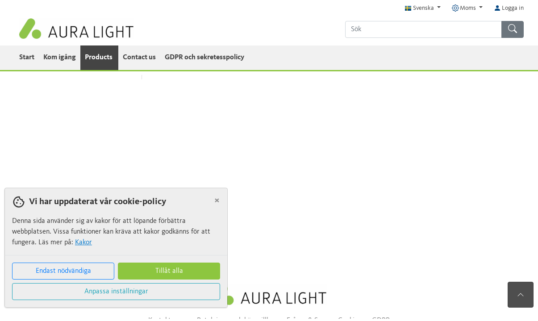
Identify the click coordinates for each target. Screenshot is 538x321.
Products (99, 57)
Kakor (83, 242)
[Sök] (423, 29)
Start (26, 57)
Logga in (509, 8)
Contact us (139, 57)
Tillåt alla (169, 271)
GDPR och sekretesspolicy (204, 57)
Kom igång (59, 57)
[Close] (217, 200)
